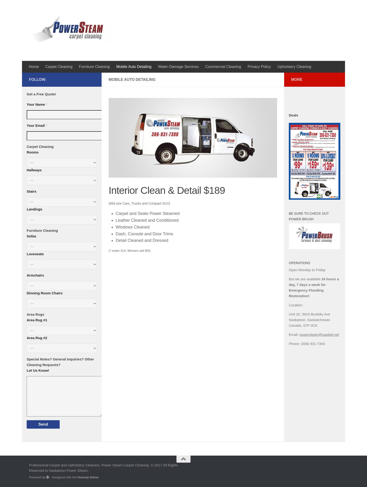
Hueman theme (88, 477)
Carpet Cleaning (59, 67)
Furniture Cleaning (94, 67)
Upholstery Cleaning (294, 67)
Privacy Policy (259, 67)
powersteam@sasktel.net (319, 335)
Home (34, 67)
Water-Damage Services (178, 67)
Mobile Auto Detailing (133, 67)
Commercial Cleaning (223, 67)
